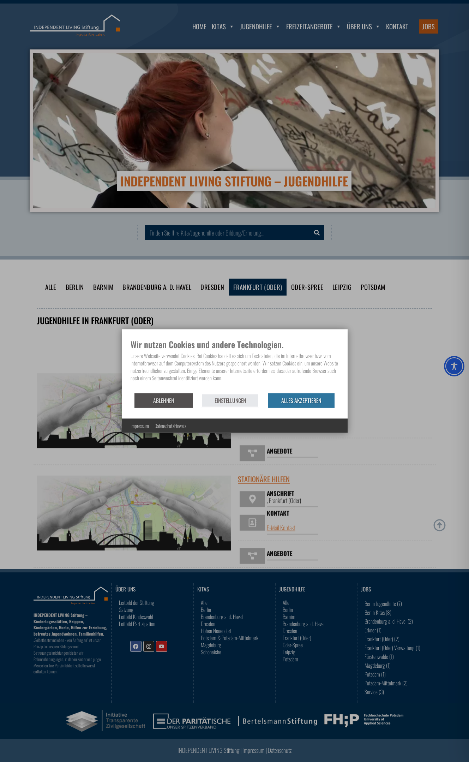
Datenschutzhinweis (170, 425)
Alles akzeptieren (301, 400)
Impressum (140, 425)
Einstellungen (230, 400)
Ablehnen (163, 400)
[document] (235, 366)
